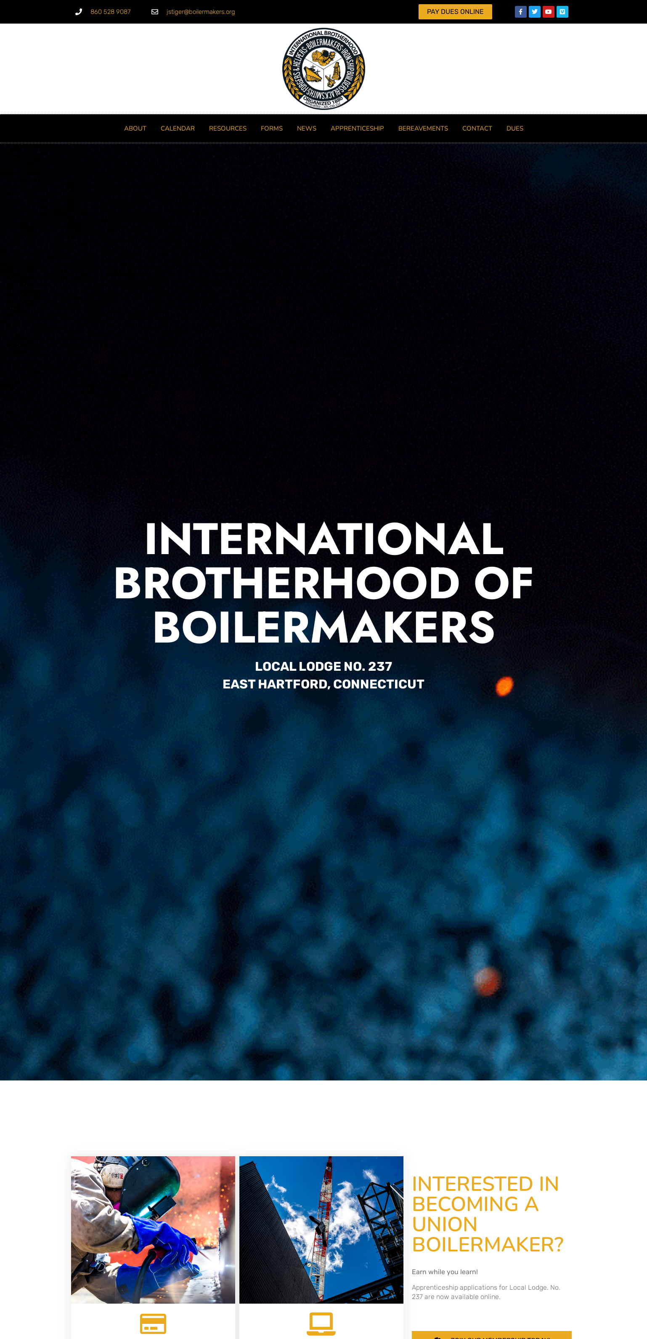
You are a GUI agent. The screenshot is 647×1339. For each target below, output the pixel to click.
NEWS (306, 128)
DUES (514, 128)
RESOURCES (228, 128)
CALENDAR (178, 128)
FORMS (272, 128)
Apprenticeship (357, 128)
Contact (477, 128)
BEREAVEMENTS (423, 128)
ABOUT (135, 128)
